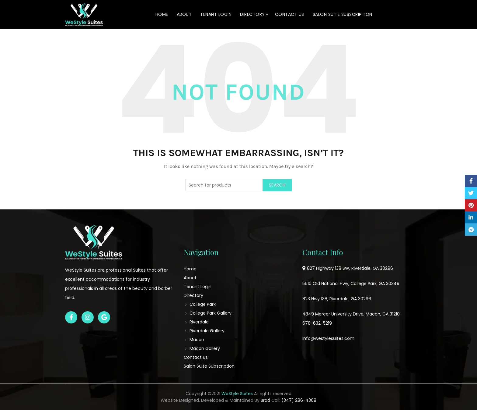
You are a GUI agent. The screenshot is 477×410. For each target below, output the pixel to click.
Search (277, 185)
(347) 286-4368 (298, 400)
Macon (197, 340)
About (184, 14)
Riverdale (199, 322)
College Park (203, 304)
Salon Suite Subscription (342, 14)
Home (161, 14)
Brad (265, 400)
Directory (252, 14)
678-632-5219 (317, 323)
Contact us (289, 14)
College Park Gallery (211, 313)
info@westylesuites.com (328, 338)
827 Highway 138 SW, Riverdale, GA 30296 (350, 268)
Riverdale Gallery (207, 331)
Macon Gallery (205, 348)
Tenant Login (216, 14)
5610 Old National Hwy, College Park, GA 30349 (350, 283)
